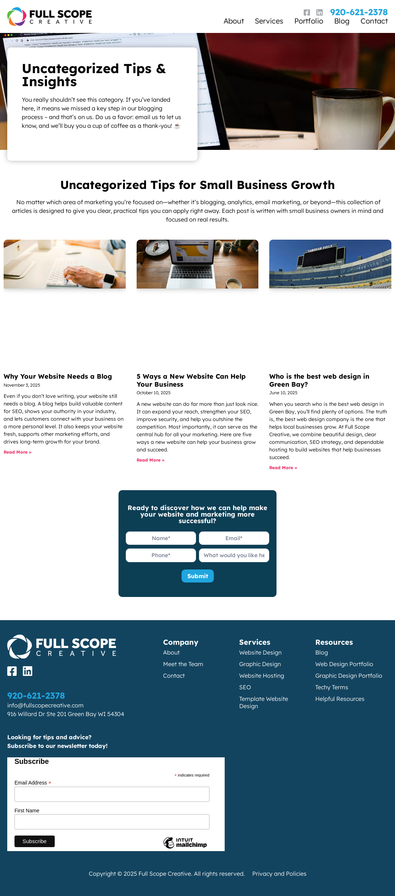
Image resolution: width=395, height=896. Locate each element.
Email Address (32, 782)
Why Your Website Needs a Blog (58, 376)
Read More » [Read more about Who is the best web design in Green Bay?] (283, 467)
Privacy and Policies (279, 873)
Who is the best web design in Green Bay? (319, 380)
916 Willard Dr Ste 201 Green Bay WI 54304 (65, 714)
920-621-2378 (359, 12)
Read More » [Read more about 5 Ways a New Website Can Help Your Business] (151, 460)
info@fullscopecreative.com (45, 705)
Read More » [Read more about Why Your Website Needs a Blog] (18, 452)
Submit (197, 576)
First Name (26, 810)
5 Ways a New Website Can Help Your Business (191, 380)
